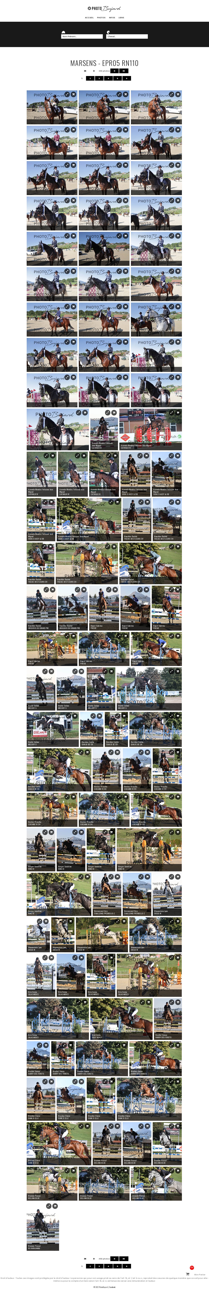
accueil (89, 17)
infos (112, 17)
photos (101, 17)
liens (121, 17)
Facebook (112, 1287)
